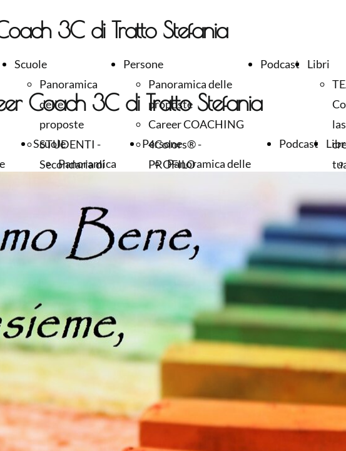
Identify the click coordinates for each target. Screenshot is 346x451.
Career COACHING (196, 124)
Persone (143, 64)
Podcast (280, 64)
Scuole (30, 64)
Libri (318, 64)
